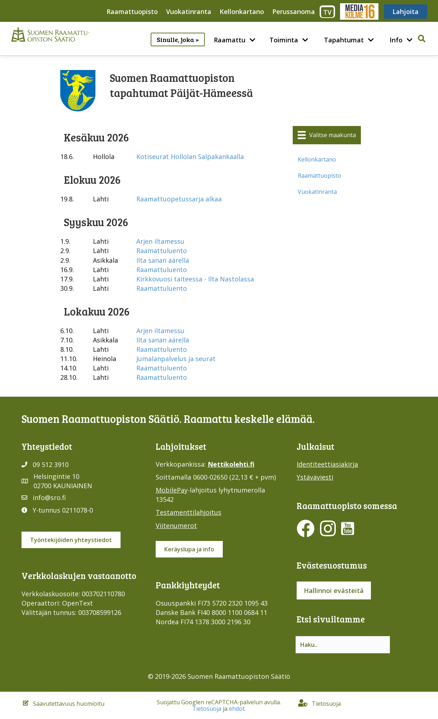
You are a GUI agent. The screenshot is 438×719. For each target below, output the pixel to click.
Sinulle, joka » (178, 39)
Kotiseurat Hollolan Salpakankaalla (190, 156)
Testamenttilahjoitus (188, 512)
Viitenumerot (176, 525)
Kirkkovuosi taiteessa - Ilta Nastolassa (195, 279)
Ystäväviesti (315, 477)
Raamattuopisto (132, 11)
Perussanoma (293, 11)
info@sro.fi (49, 497)
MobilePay (172, 490)
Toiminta (283, 40)
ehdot (237, 709)
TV (327, 12)
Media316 (359, 11)
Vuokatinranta (188, 11)
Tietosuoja (206, 709)
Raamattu (229, 40)
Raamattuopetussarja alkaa (179, 199)
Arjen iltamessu (160, 241)
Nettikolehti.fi (231, 464)
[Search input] (343, 644)
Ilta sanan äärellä (162, 260)
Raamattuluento (161, 250)
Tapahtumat (344, 40)
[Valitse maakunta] (327, 135)
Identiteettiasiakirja (327, 464)
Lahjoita (405, 11)
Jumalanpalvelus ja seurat (176, 358)
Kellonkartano (242, 11)
